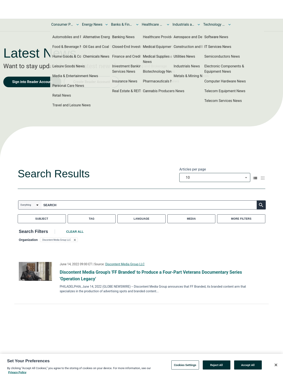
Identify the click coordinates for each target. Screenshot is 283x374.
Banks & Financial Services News (122, 24)
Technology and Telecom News (214, 24)
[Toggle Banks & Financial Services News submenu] (137, 24)
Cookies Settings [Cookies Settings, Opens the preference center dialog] (185, 368)
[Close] (276, 368)
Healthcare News (153, 24)
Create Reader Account (91, 82)
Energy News (92, 24)
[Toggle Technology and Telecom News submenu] (229, 24)
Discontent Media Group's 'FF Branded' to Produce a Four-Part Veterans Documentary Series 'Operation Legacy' (151, 275)
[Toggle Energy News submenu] (106, 24)
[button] (59, 240)
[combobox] (214, 177)
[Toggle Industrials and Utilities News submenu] (199, 24)
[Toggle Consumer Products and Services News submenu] (77, 24)
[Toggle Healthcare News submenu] (168, 24)
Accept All (248, 368)
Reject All (216, 368)
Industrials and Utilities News (183, 24)
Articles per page (192, 169)
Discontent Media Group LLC (125, 264)
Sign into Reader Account (32, 82)
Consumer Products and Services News (62, 24)
